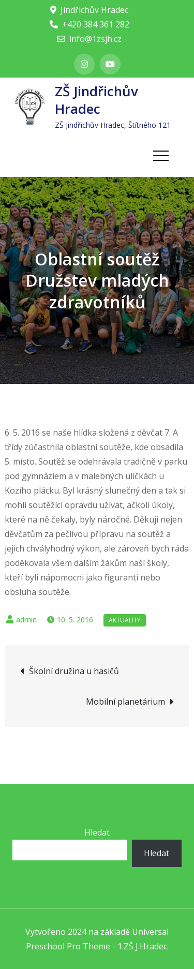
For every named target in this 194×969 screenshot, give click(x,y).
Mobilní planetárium (125, 701)
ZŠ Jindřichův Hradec (96, 100)
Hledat (97, 832)
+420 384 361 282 (89, 24)
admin (26, 619)
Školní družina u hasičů (74, 671)
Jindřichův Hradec (89, 10)
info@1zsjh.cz (89, 38)
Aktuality (125, 620)
